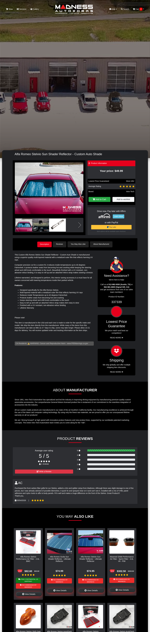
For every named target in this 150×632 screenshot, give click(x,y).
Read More (116, 337)
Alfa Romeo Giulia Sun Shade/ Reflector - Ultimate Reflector (59, 558)
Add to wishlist (123, 199)
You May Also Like (79, 244)
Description (44, 244)
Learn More (118, 216)
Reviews (60, 244)
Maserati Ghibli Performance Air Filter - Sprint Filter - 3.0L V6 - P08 (122, 558)
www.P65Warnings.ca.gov (77, 343)
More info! (130, 181)
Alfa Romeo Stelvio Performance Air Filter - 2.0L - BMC (28, 558)
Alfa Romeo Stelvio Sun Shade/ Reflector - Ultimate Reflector (90, 558)
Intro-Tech (130, 191)
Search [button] (125, 9)
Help (113, 9)
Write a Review (44, 471)
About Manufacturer (102, 244)
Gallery (34, 9)
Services (21, 9)
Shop (9, 9)
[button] (80, 189)
